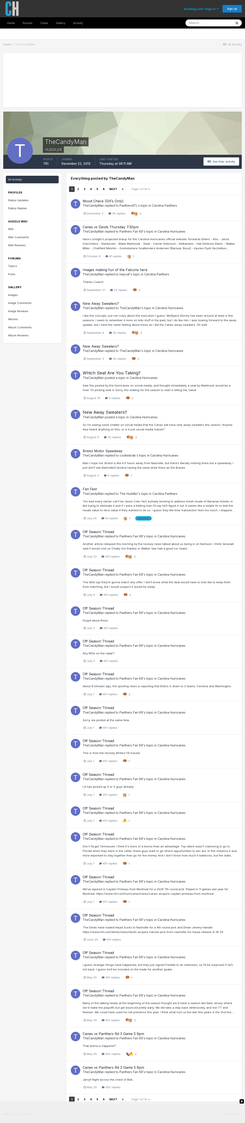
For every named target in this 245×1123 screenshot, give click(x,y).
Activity (78, 23)
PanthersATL (128, 205)
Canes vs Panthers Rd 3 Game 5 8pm (113, 1034)
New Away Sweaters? (101, 303)
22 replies (118, 290)
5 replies (111, 475)
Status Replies (17, 208)
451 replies (111, 556)
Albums (13, 319)
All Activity (15, 179)
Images (13, 295)
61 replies (113, 256)
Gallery (60, 23)
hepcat (124, 274)
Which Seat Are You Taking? (111, 372)
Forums (27, 23)
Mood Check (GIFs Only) (103, 201)
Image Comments (20, 303)
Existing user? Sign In (201, 9)
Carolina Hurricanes (171, 231)
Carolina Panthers (164, 205)
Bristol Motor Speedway (102, 451)
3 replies (112, 398)
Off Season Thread (98, 532)
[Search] (208, 22)
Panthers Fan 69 (131, 231)
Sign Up (232, 8)
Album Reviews (18, 335)
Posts (11, 274)
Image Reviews (18, 311)
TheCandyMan (93, 205)
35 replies (117, 213)
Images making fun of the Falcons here (115, 270)
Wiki (11, 229)
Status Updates (18, 200)
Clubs (44, 23)
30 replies (117, 332)
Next (113, 189)
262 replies (111, 1054)
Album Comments (20, 327)
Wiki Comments (18, 237)
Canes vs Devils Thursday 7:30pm (111, 227)
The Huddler (128, 493)
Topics (12, 266)
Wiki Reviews (17, 245)
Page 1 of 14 (141, 189)
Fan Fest (90, 489)
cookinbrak (127, 455)
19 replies (110, 518)
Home (11, 23)
